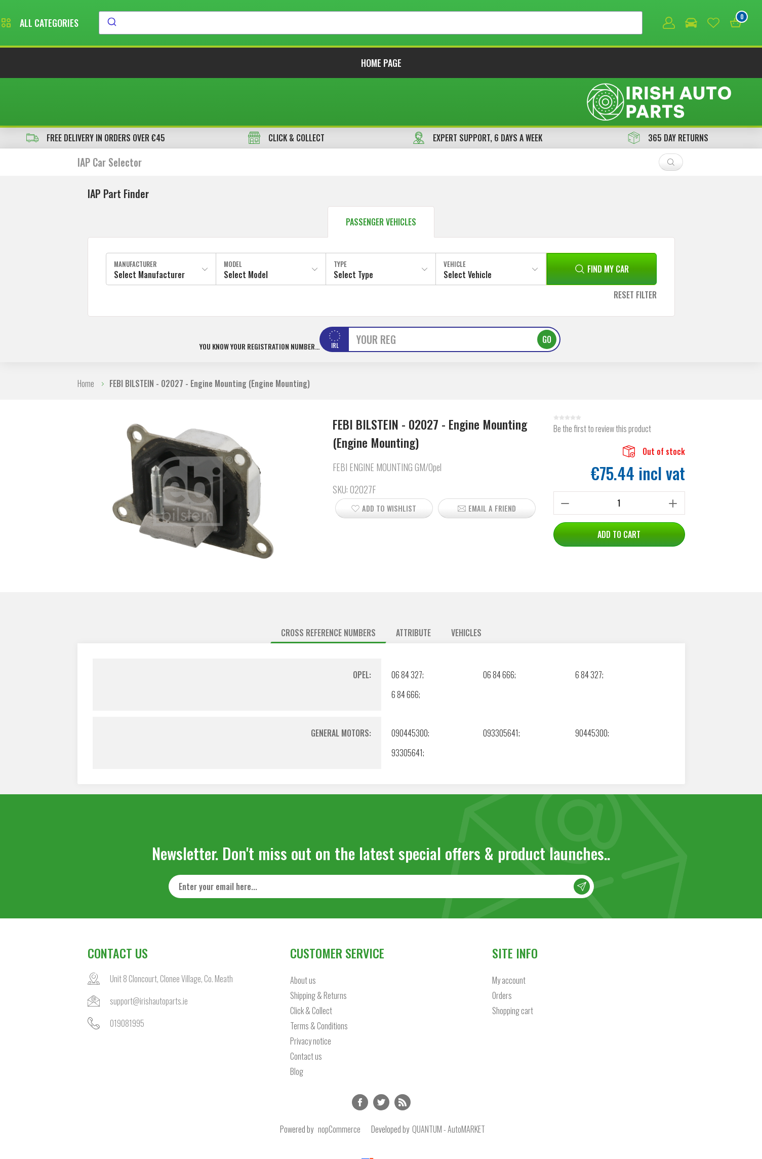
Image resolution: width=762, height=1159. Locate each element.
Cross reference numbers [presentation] (328, 587)
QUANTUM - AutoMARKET (448, 1084)
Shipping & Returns (318, 950)
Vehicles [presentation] (466, 587)
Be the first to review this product (602, 383)
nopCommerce (339, 1084)
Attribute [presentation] (413, 587)
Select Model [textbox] (246, 229)
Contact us (306, 1011)
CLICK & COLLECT (286, 92)
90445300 (591, 687)
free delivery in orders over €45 (95, 92)
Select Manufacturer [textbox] (149, 229)
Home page (381, 64)
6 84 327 (588, 629)
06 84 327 (406, 629)
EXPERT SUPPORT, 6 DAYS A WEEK (477, 92)
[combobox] (463, 23)
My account (509, 935)
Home (85, 338)
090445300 (409, 687)
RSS (402, 1057)
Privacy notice (310, 996)
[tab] (328, 587)
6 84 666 (405, 649)
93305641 (407, 707)
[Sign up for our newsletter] (381, 841)
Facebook (360, 1057)
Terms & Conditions (319, 981)
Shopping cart (512, 965)
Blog (296, 1026)
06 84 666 (498, 629)
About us (303, 935)
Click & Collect (311, 965)
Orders (502, 950)
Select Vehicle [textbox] (468, 229)
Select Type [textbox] (353, 229)
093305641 (500, 687)
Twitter (381, 1057)
